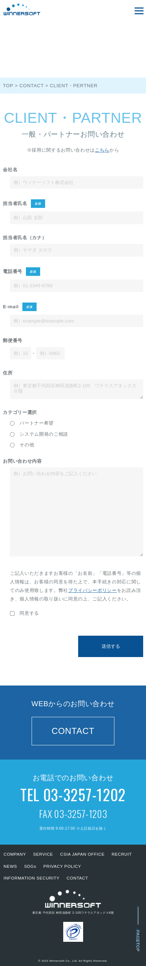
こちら (102, 150)
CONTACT (73, 731)
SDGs (30, 866)
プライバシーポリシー (92, 590)
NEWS (10, 866)
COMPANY (15, 854)
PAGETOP (137, 939)
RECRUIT (122, 854)
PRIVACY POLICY (62, 866)
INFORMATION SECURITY (32, 878)
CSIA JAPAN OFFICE (82, 854)
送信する (111, 646)
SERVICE (43, 854)
